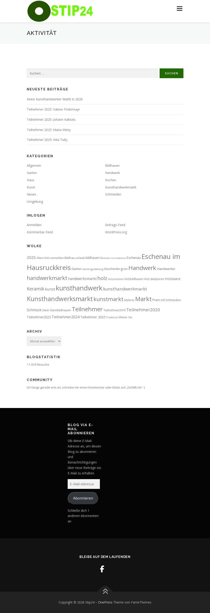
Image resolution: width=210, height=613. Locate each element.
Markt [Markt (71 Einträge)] (143, 299)
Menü (179, 8)
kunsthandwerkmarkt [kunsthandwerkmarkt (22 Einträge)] (125, 289)
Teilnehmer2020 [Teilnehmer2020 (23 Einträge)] (143, 310)
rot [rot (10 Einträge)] (163, 300)
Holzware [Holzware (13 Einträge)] (172, 278)
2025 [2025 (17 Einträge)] (31, 257)
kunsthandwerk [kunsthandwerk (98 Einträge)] (79, 288)
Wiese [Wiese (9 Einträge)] (123, 317)
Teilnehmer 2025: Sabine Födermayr (53, 109)
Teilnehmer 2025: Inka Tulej (47, 140)
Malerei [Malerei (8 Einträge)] (129, 300)
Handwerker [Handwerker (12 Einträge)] (166, 268)
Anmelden (34, 225)
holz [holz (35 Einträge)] (102, 278)
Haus (30, 180)
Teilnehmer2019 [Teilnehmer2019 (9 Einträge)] (115, 310)
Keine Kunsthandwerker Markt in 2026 (55, 99)
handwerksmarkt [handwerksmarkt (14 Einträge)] (82, 278)
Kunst (31, 187)
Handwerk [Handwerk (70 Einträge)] (142, 268)
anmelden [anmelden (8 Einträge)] (57, 258)
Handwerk (112, 173)
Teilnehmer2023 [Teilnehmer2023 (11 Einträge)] (39, 317)
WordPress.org (116, 232)
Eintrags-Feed (115, 225)
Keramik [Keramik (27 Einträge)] (35, 289)
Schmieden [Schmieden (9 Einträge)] (173, 300)
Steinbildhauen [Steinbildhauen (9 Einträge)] (60, 310)
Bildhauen (112, 165)
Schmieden (113, 194)
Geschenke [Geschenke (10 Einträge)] (112, 269)
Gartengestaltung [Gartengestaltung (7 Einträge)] (92, 269)
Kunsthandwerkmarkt (120, 187)
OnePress (105, 602)
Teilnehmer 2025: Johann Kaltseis (51, 119)
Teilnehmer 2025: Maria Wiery (49, 130)
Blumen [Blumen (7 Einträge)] (105, 258)
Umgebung (35, 201)
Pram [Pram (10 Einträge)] (156, 300)
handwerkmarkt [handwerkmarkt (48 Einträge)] (47, 278)
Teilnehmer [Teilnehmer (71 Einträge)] (87, 309)
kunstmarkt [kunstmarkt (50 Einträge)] (109, 299)
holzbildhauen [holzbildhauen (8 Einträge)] (133, 279)
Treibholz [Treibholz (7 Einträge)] (112, 317)
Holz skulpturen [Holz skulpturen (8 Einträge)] (154, 279)
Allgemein (34, 165)
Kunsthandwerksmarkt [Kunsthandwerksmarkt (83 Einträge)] (60, 298)
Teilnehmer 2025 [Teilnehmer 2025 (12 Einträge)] (92, 317)
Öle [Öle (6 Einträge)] (130, 317)
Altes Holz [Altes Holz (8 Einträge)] (43, 258)
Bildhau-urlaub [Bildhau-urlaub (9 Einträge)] (74, 258)
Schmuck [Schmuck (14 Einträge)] (34, 309)
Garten (32, 173)
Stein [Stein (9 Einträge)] (45, 310)
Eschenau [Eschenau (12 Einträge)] (133, 257)
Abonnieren (83, 498)
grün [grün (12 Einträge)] (124, 268)
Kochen (110, 180)
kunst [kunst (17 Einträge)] (50, 289)
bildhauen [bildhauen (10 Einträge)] (93, 258)
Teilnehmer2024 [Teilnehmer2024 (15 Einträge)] (65, 316)
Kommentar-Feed (40, 232)
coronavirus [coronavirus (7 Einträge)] (118, 258)
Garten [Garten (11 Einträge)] (77, 269)
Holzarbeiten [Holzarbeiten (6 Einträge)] (116, 279)
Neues (31, 194)
